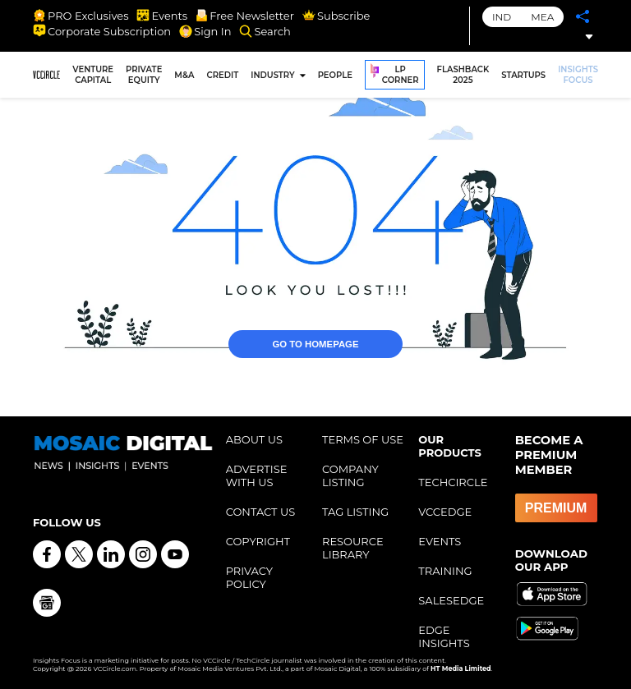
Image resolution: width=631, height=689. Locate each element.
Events (161, 15)
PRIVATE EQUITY (144, 74)
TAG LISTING (355, 511)
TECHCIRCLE (452, 482)
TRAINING (445, 570)
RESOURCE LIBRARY (353, 548)
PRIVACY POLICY (249, 577)
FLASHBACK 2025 (463, 74)
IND (501, 17)
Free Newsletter (245, 15)
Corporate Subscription (102, 31)
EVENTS (439, 541)
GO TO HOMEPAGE (316, 327)
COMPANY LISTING (350, 475)
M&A (184, 75)
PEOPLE (335, 75)
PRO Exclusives (80, 15)
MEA (542, 17)
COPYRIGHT (258, 541)
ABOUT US (254, 439)
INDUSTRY (272, 75)
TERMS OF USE (362, 439)
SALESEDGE (451, 600)
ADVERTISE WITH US (257, 475)
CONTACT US (261, 511)
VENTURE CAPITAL (92, 74)
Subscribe (336, 15)
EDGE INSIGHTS (443, 636)
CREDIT (223, 75)
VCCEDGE (445, 511)
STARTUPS (523, 75)
